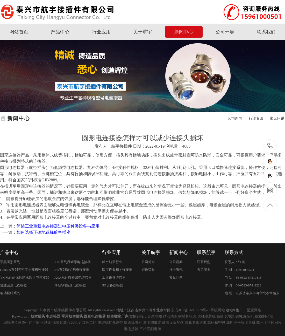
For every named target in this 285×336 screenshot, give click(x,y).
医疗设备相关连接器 (117, 270)
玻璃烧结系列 (10, 293)
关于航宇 (142, 32)
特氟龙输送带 (195, 323)
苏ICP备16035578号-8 (192, 310)
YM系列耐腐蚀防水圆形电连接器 (24, 277)
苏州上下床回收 (269, 323)
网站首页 (19, 32)
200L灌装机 (245, 316)
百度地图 (154, 316)
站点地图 (170, 316)
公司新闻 (235, 118)
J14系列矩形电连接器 (70, 285)
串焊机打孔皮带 (110, 323)
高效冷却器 (225, 316)
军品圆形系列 (10, 262)
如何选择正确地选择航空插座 (43, 232)
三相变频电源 (150, 329)
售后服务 (203, 270)
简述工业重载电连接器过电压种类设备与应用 (58, 226)
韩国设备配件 (173, 323)
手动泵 (45, 323)
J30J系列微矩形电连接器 (72, 262)
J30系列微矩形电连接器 (71, 270)
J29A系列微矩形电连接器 (73, 277)
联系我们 (266, 32)
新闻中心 (183, 32)
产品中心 (60, 32)
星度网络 (254, 310)
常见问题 (277, 118)
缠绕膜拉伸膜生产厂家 (21, 323)
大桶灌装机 (206, 316)
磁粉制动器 (264, 316)
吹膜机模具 (187, 316)
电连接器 (131, 329)
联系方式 (234, 252)
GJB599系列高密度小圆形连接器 (24, 270)
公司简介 (148, 262)
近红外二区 (88, 323)
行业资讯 (256, 118)
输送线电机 (133, 323)
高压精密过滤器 (220, 323)
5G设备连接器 (112, 285)
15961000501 (270, 146)
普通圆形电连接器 (13, 285)
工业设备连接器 (114, 277)
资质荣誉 (148, 270)
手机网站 (217, 310)
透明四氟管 (152, 323)
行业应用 (101, 32)
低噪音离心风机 (65, 323)
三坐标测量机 (244, 323)
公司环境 (225, 32)
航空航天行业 (112, 262)
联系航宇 (206, 252)
